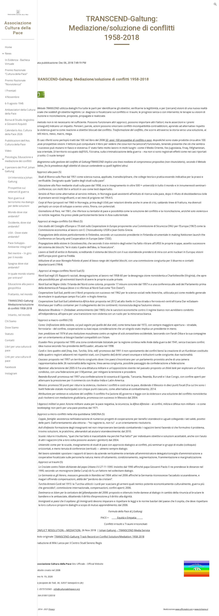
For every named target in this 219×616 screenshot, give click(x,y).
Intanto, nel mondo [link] (20, 315)
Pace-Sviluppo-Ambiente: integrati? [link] (21, 245)
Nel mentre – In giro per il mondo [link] (21, 255)
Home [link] (9, 47)
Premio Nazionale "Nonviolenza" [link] (16, 82)
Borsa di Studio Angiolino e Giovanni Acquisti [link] (20, 121)
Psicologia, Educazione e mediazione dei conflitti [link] (20, 159)
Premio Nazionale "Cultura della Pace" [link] (17, 72)
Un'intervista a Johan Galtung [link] (21, 179)
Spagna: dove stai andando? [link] (19, 265)
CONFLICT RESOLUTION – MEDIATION (71, 537)
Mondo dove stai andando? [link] (19, 214)
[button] (215, 4)
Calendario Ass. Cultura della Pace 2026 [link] (19, 132)
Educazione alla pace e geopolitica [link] (22, 286)
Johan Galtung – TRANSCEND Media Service (138, 537)
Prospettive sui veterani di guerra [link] (19, 189)
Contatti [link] (11, 340)
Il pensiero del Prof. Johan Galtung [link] (21, 169)
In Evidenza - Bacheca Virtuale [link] (18, 61)
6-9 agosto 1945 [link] (15, 103)
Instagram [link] (12, 373)
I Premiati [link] (11, 90)
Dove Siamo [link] (13, 327)
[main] (129, 29)
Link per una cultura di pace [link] (19, 358)
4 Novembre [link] (13, 97)
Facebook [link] (11, 367)
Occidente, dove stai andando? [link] (20, 224)
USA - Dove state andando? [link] (19, 234)
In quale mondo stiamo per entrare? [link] (22, 275)
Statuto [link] (10, 334)
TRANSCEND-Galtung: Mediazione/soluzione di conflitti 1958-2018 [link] (22, 304)
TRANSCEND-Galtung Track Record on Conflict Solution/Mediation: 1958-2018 (113, 544)
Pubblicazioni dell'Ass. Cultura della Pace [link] (18, 142)
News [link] (9, 53)
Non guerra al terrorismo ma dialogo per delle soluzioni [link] (22, 202)
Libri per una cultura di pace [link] (19, 348)
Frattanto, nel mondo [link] (21, 294)
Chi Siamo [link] (12, 321)
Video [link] (9, 150)
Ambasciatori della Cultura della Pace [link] (21, 111)
